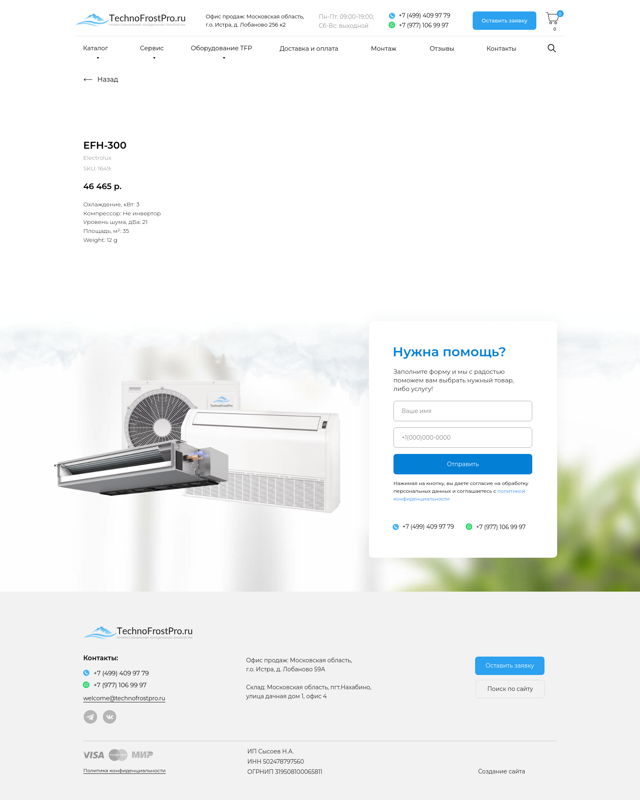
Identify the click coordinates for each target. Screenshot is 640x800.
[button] (504, 20)
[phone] (462, 437)
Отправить (463, 464)
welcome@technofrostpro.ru (124, 698)
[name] (462, 411)
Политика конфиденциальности (124, 770)
